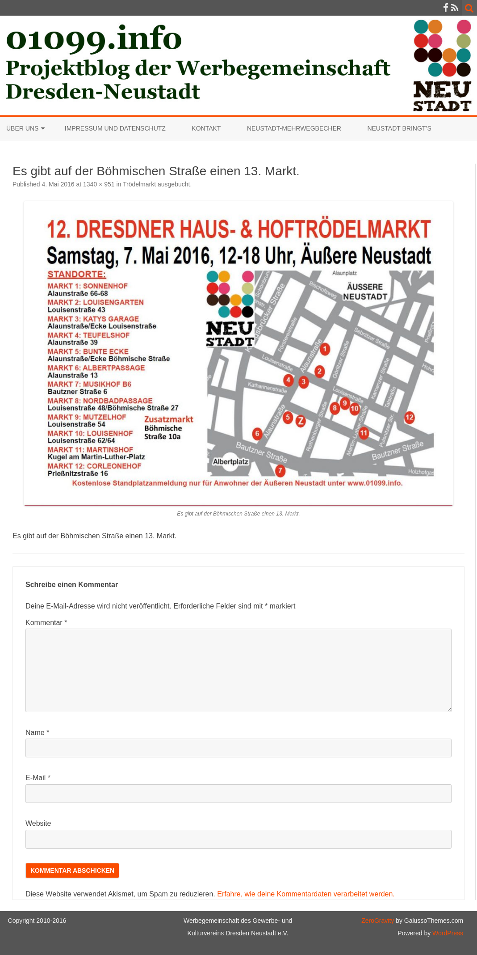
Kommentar (46, 622)
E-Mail (37, 778)
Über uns (22, 128)
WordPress (447, 933)
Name (37, 732)
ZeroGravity (377, 920)
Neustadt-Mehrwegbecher (294, 128)
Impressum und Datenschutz (115, 128)
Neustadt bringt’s (399, 128)
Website (38, 823)
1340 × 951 (98, 184)
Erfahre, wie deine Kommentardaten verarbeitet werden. (306, 894)
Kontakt (206, 128)
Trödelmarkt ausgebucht (156, 184)
